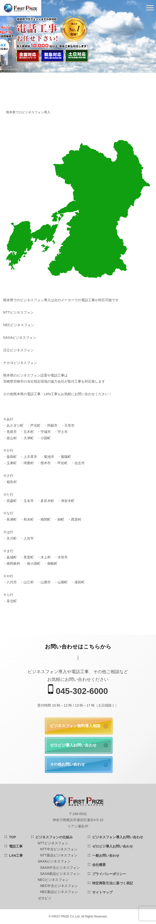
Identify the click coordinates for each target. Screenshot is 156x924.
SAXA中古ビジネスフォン (60, 868)
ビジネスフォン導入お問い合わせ (117, 837)
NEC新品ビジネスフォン (59, 892)
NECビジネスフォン (53, 880)
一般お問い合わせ (105, 855)
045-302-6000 (78, 690)
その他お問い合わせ (67, 764)
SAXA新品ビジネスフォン (60, 874)
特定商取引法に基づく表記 (112, 883)
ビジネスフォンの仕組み (54, 837)
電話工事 (16, 846)
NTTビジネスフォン (53, 843)
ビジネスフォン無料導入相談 (75, 726)
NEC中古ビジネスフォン (59, 886)
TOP (12, 837)
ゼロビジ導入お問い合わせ (73, 745)
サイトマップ (102, 892)
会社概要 (99, 865)
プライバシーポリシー (109, 874)
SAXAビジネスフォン (54, 861)
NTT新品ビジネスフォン (58, 855)
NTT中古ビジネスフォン (58, 849)
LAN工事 (16, 855)
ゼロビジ (44, 898)
